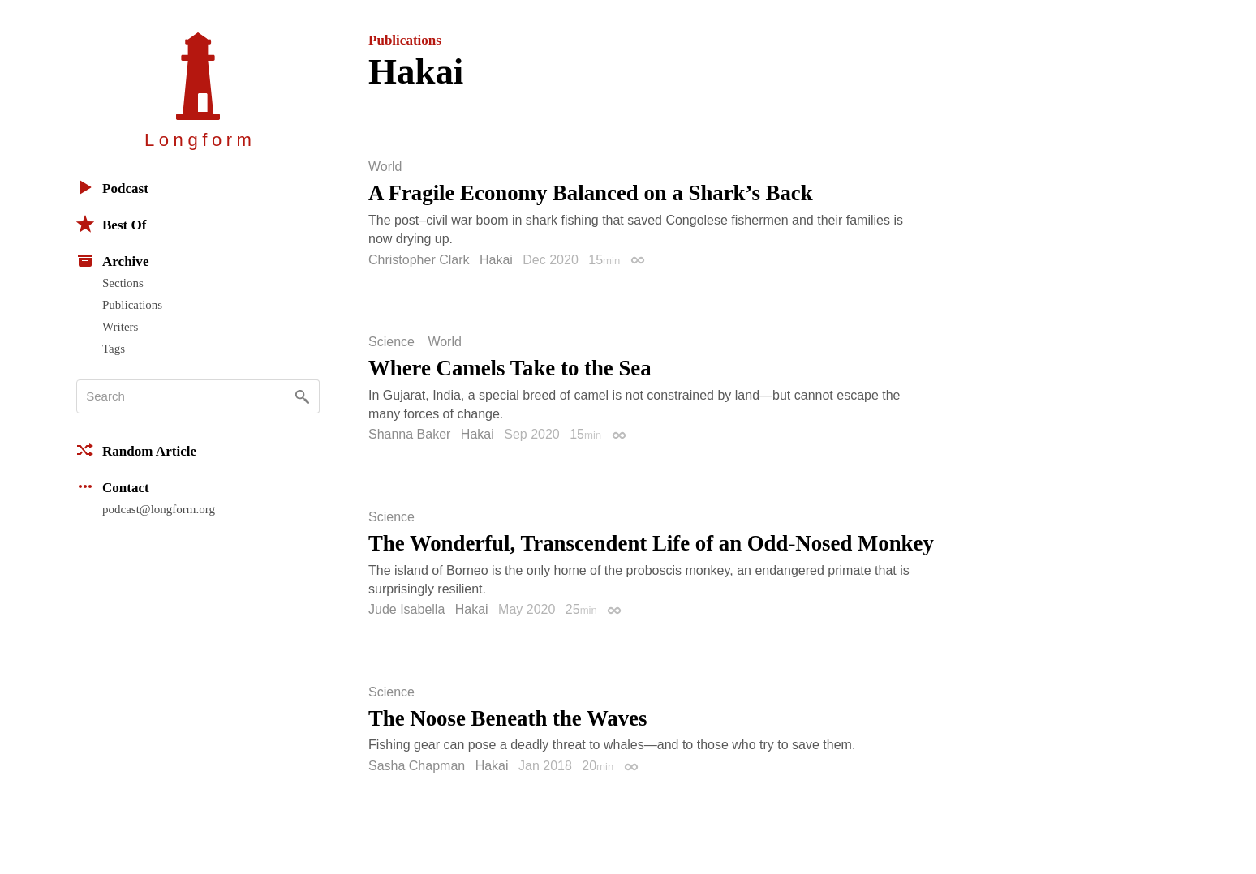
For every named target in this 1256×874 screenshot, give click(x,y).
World (385, 167)
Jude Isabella (406, 609)
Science (391, 342)
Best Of (111, 224)
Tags (113, 348)
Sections (123, 282)
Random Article (136, 450)
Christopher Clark (418, 260)
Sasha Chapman (416, 766)
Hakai (496, 260)
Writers (120, 326)
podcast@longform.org (158, 509)
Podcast (112, 187)
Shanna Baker (409, 434)
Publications (132, 304)
